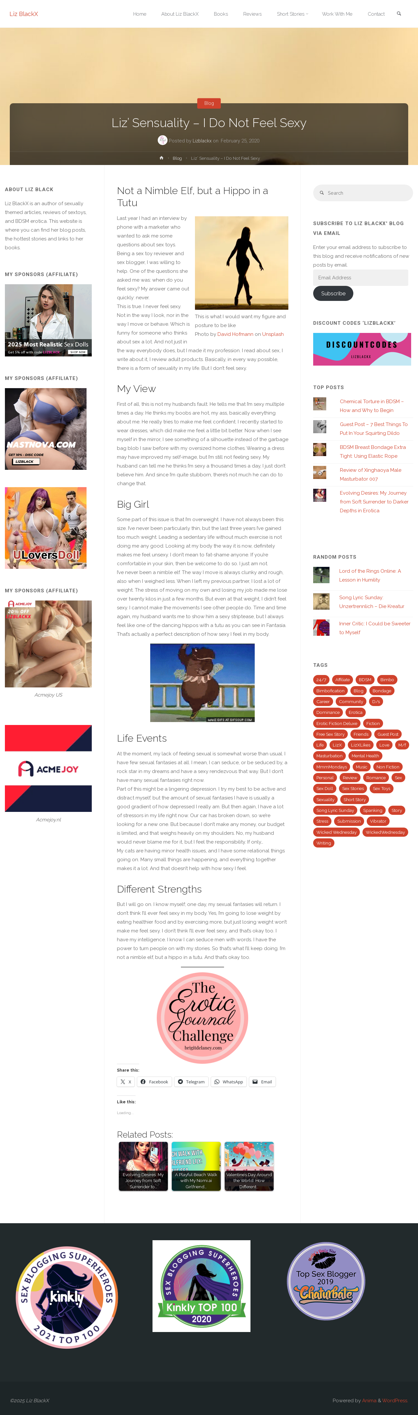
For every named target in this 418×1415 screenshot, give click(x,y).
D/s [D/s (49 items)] (376, 702)
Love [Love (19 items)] (384, 745)
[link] (399, 14)
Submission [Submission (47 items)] (349, 821)
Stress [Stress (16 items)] (322, 821)
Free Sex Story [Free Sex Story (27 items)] (330, 734)
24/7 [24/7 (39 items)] (321, 680)
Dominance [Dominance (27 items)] (328, 713)
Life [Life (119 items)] (320, 745)
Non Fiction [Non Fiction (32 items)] (388, 767)
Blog (209, 103)
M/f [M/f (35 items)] (402, 745)
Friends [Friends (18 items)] (361, 734)
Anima (369, 1401)
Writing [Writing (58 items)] (323, 843)
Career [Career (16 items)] (323, 702)
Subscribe (333, 293)
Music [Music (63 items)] (361, 767)
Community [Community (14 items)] (351, 702)
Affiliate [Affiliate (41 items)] (342, 680)
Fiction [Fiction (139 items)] (373, 723)
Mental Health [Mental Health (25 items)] (365, 756)
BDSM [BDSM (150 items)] (365, 680)
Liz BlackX (24, 13)
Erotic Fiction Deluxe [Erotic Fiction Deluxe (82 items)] (336, 723)
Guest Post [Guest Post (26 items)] (388, 734)
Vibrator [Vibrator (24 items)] (378, 821)
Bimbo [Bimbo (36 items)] (387, 680)
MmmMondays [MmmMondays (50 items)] (331, 767)
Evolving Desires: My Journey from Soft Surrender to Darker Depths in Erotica (374, 502)
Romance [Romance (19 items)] (376, 778)
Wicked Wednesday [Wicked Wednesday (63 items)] (336, 832)
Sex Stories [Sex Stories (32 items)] (353, 789)
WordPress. (395, 1401)
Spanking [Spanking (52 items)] (372, 811)
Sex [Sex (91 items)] (398, 778)
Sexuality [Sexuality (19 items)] (325, 799)
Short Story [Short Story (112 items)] (355, 799)
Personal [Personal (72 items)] (325, 778)
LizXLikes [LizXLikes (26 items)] (360, 745)
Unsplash (273, 334)
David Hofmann (235, 334)
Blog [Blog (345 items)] (358, 691)
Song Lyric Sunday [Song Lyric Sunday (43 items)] (335, 811)
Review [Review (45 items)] (350, 778)
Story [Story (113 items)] (397, 811)
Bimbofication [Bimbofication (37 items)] (330, 691)
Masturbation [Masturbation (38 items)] (329, 756)
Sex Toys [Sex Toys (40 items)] (381, 789)
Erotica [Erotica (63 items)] (355, 713)
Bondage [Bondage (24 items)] (382, 691)
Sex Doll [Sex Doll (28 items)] (324, 789)
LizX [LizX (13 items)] (337, 745)
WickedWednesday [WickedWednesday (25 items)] (385, 832)
